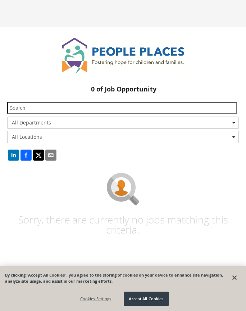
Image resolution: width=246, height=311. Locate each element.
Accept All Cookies (146, 298)
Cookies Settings (95, 298)
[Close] (234, 278)
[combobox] (123, 123)
